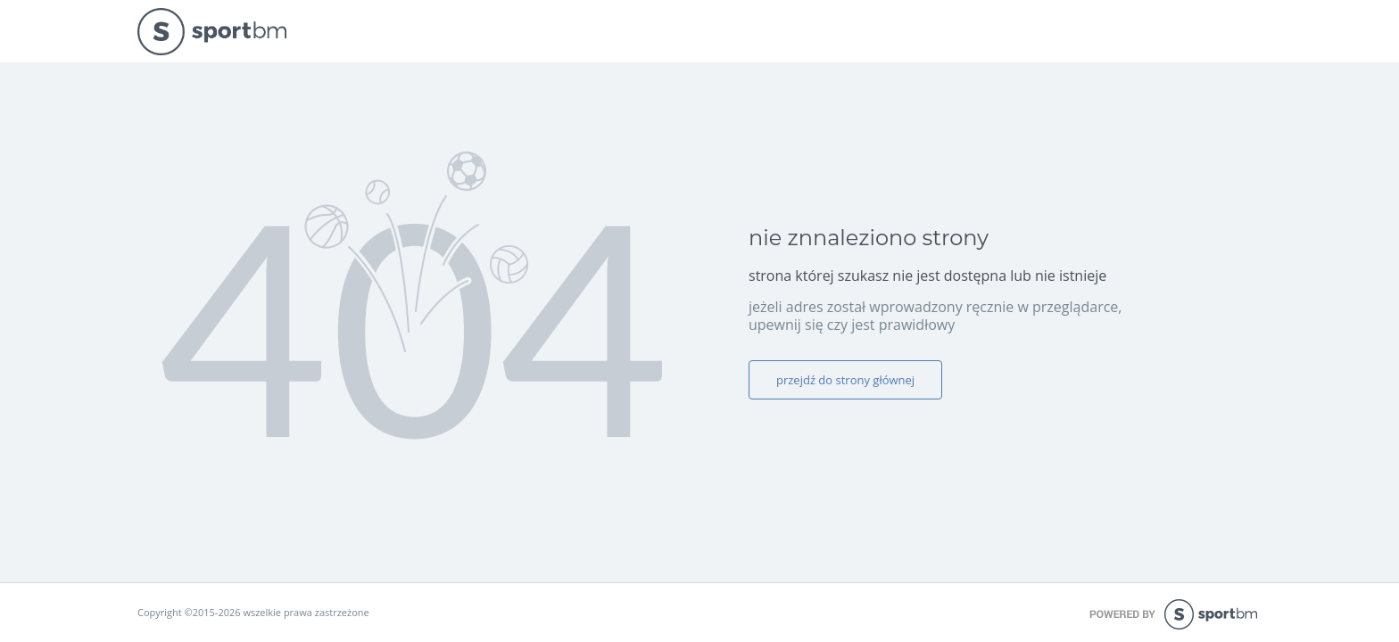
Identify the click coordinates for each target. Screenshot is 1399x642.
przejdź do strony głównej (845, 380)
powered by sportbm (1175, 614)
